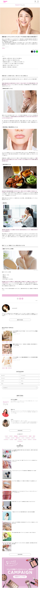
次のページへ (20, 295)
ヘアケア (2, 380)
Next (37, 300)
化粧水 (16, 439)
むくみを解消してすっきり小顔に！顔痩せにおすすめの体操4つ (13, 63)
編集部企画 (15, 436)
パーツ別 (11, 439)
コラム (2, 383)
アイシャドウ (7, 437)
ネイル (22, 380)
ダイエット (29, 439)
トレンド (13, 437)
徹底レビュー (18, 437)
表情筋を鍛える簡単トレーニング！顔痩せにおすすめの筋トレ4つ (13, 61)
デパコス (20, 439)
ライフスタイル (20, 441)
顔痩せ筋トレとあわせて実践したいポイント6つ (11, 65)
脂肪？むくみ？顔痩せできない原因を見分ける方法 (11, 60)
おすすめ (11, 436)
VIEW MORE (20, 430)
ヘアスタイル (28, 437)
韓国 (34, 436)
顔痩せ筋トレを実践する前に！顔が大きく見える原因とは (12, 58)
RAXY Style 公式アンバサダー (23, 436)
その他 (22, 383)
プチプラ (33, 437)
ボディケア (7, 46)
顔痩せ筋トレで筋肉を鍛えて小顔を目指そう (10, 67)
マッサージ (10, 341)
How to (3, 48)
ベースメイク (23, 375)
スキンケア (3, 375)
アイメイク (3, 378)
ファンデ (25, 439)
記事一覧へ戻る (20, 319)
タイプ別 (34, 439)
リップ (23, 437)
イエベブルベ (6, 439)
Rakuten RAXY (5, 2)
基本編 (7, 341)
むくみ (11, 354)
